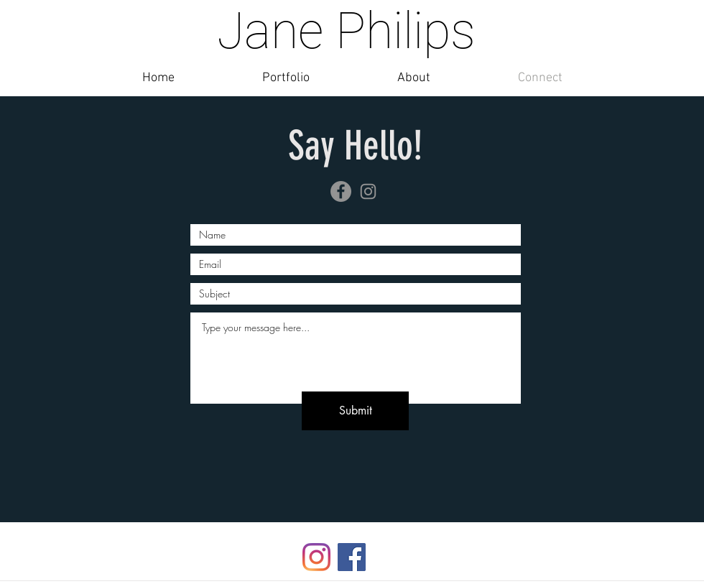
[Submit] (355, 410)
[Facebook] (340, 191)
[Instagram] (368, 191)
